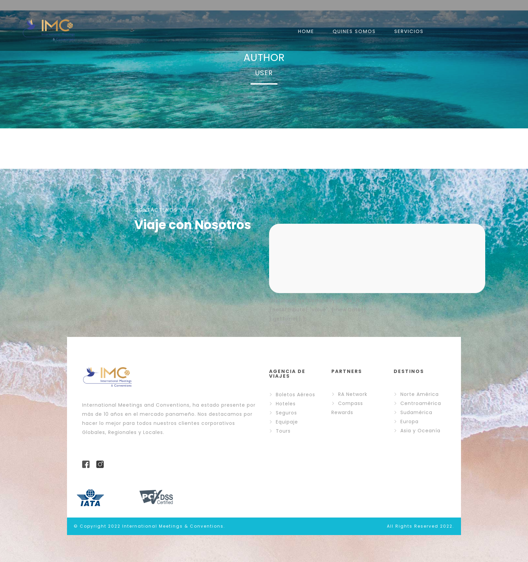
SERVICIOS (409, 31)
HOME (306, 31)
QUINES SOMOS (354, 31)
